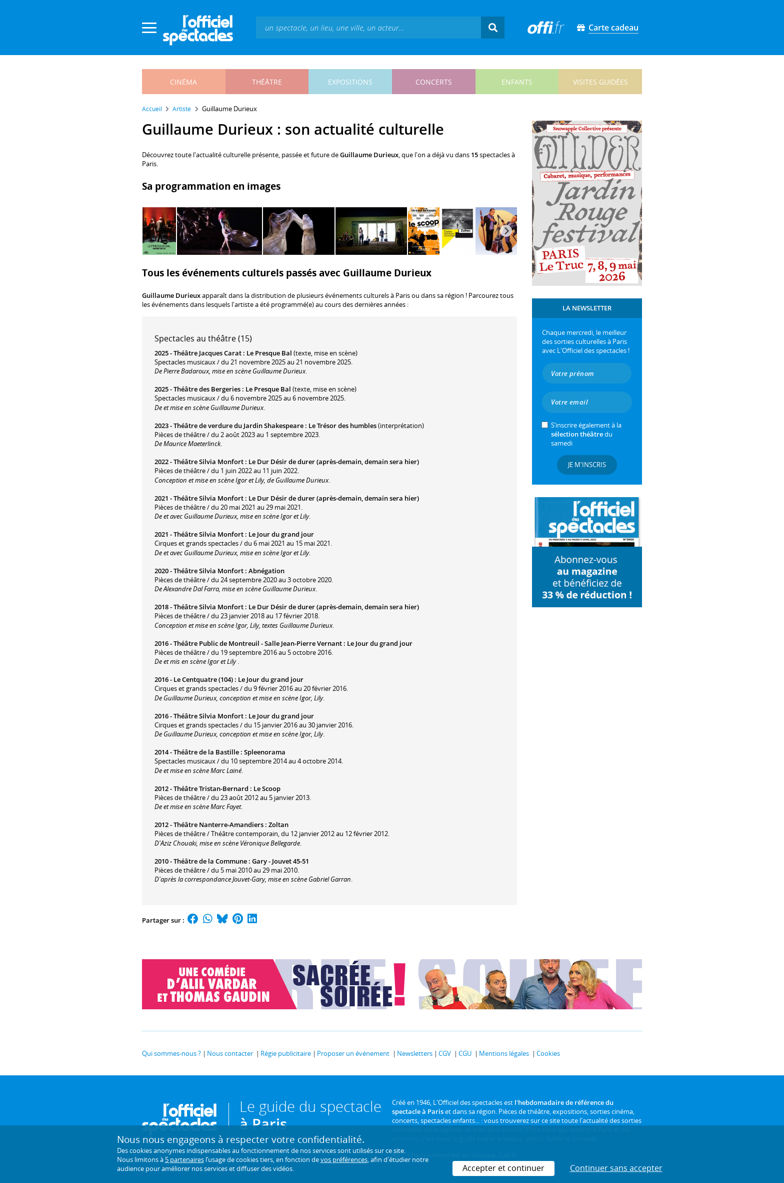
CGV (444, 1053)
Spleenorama (265, 751)
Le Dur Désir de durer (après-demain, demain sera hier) (333, 461)
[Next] (506, 231)
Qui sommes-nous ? (171, 1053)
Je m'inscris (587, 464)
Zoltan (278, 824)
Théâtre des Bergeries (207, 388)
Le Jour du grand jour (281, 534)
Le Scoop (267, 788)
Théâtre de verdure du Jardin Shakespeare (239, 425)
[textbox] (368, 27)
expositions (350, 82)
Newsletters (414, 1053)
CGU (465, 1053)
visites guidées (600, 82)
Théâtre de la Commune (210, 861)
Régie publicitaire (285, 1053)
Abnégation (266, 570)
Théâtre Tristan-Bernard (211, 788)
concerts (434, 82)
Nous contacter (230, 1053)
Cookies (548, 1053)
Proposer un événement (353, 1053)
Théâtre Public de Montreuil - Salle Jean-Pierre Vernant (258, 643)
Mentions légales (504, 1053)
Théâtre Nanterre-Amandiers (219, 824)
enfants (517, 82)
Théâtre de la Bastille (206, 751)
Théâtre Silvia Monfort (209, 461)
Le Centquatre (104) (203, 679)
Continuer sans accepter (616, 1167)
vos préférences (344, 1159)
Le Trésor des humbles (342, 425)
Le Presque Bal (269, 352)
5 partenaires (184, 1159)
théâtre (267, 82)
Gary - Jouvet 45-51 (280, 861)
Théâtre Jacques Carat (208, 352)
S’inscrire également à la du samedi (586, 434)
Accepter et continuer (503, 1167)
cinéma (183, 82)
